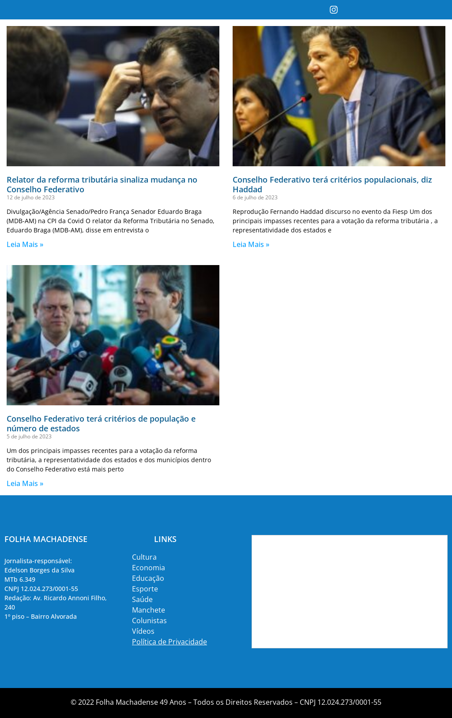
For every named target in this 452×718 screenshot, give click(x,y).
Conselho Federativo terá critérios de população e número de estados (101, 423)
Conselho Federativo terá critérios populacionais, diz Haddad (332, 184)
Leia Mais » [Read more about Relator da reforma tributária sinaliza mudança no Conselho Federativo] (25, 244)
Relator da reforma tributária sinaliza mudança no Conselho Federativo (102, 184)
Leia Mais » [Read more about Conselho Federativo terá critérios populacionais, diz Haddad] (251, 244)
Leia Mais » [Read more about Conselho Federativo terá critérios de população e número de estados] (25, 483)
